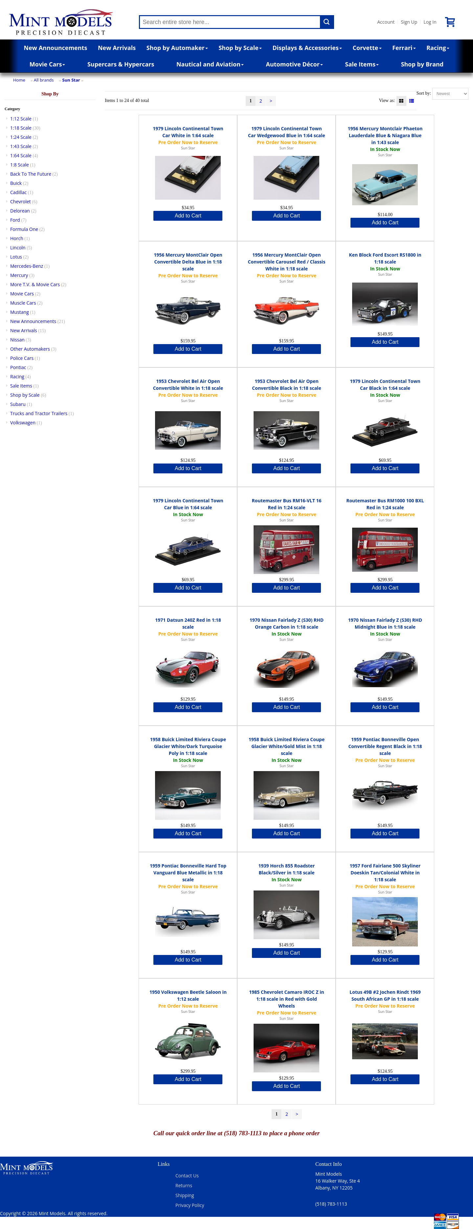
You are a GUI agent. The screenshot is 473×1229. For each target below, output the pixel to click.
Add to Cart (188, 215)
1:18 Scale (21, 128)
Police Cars (22, 358)
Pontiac (18, 367)
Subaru (18, 404)
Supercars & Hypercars (120, 64)
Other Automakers (30, 349)
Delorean (20, 211)
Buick (16, 183)
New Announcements (55, 48)
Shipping (184, 1195)
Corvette (367, 48)
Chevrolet (20, 201)
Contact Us (187, 1175)
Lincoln (18, 247)
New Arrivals (117, 48)
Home (19, 80)
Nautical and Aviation (210, 64)
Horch (16, 238)
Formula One (24, 229)
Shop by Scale (239, 48)
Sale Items (362, 64)
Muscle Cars (23, 303)
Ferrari (404, 48)
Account (385, 22)
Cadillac (18, 192)
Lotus (16, 257)
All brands (44, 80)
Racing (437, 48)
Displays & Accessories (307, 48)
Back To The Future (30, 174)
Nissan (17, 340)
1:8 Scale (19, 165)
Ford (15, 220)
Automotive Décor (294, 64)
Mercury (19, 275)
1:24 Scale (21, 137)
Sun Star (71, 80)
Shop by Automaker (177, 48)
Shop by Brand (422, 64)
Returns (183, 1185)
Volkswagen (22, 422)
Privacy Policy (189, 1205)
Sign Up (409, 22)
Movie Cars (47, 64)
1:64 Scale (21, 155)
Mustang (19, 312)
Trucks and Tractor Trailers (38, 413)
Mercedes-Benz (26, 266)
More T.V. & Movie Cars (35, 284)
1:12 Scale (21, 118)
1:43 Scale (21, 146)
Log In (429, 22)
